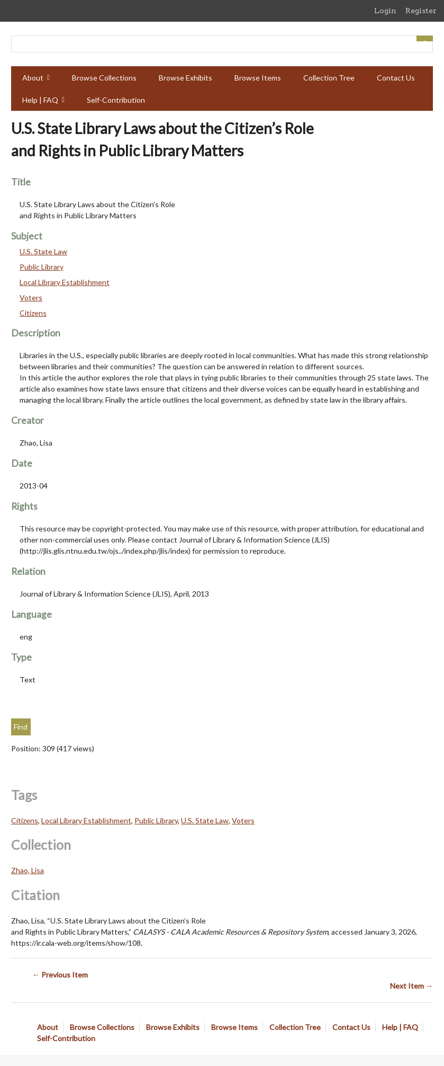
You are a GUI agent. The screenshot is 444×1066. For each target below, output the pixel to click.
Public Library (42, 266)
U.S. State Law (43, 251)
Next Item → (411, 985)
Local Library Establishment (65, 282)
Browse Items (257, 77)
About (32, 77)
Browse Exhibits (185, 77)
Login (385, 10)
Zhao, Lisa (27, 870)
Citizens (33, 312)
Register (421, 10)
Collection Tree (329, 77)
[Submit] (424, 38)
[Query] (222, 43)
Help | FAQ (40, 99)
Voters (31, 297)
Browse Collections (104, 77)
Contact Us (396, 77)
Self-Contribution (116, 99)
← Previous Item (60, 974)
